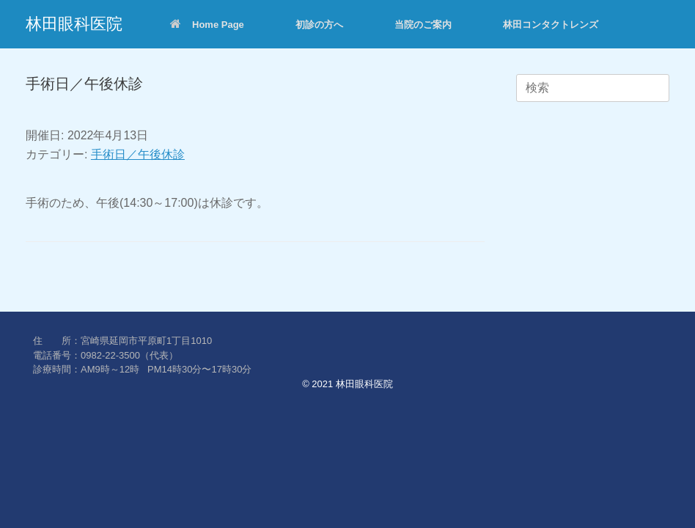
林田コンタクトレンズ (550, 24)
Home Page (207, 24)
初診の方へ (319, 24)
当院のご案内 (423, 24)
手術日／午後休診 (138, 154)
